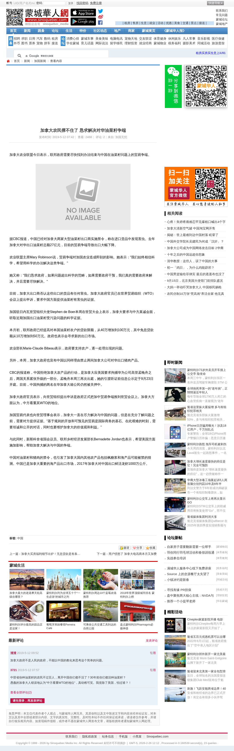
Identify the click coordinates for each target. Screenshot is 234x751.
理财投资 (131, 43)
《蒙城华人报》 (174, 30)
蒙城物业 (160, 43)
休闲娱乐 (174, 38)
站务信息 (108, 736)
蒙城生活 (17, 565)
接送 (202, 23)
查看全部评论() (21, 692)
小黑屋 (137, 736)
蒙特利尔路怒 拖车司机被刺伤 (206, 444)
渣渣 (13, 653)
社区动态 (100, 30)
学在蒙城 (72, 43)
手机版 (123, 736)
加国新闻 (40, 61)
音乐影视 (203, 38)
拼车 (47, 43)
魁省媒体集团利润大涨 (202, 516)
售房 (136, 23)
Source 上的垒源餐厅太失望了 (188, 574)
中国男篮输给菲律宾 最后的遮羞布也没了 (196, 274)
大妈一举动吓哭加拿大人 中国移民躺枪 (194, 287)
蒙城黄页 (148, 30)
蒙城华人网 (8, 61)
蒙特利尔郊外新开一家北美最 (206, 654)
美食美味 (101, 38)
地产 (117, 30)
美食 (177, 23)
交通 (185, 23)
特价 (82, 30)
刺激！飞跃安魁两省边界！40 (206, 688)
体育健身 (160, 38)
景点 (194, 23)
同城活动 (203, 43)
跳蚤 (41, 30)
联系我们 (222, 10)
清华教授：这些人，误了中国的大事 (192, 261)
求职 (24, 38)
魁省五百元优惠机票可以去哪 (206, 636)
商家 (131, 30)
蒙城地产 (222, 24)
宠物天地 (131, 38)
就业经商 (145, 43)
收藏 (152, 547)
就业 (152, 23)
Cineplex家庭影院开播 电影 (205, 619)
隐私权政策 (89, 736)
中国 (20, 538)
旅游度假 (218, 43)
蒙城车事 (87, 38)
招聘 (17, 38)
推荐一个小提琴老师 (181, 601)
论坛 (55, 30)
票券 (32, 43)
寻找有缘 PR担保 (179, 590)
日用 (32, 38)
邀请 (126, 547)
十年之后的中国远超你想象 (186, 254)
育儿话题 (87, 43)
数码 (47, 38)
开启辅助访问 (227, 3)
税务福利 (174, 43)
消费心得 (72, 38)
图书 (24, 43)
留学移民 (116, 43)
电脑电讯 (116, 38)
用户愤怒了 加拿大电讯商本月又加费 (133, 553)
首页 (13, 30)
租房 (127, 23)
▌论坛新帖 (173, 538)
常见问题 (222, 15)
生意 (144, 23)
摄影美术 (189, 43)
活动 (160, 23)
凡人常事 (189, 38)
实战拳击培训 (176, 558)
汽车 (39, 38)
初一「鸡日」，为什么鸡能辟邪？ (190, 267)
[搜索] (60, 55)
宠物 (39, 43)
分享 (139, 547)
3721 (13, 670)
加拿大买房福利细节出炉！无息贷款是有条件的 (52, 553)
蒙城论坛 (222, 19)
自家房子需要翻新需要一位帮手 (189, 547)
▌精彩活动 (173, 612)
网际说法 (101, 43)
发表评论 (152, 640)
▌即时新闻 (173, 362)
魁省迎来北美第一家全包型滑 (206, 671)
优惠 (169, 23)
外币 (17, 43)
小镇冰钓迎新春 (178, 579)
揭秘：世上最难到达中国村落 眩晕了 (192, 235)
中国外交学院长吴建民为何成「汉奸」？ (195, 241)
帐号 (9, 3)
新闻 (27, 30)
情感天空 (222, 589)
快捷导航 (214, 3)
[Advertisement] (164, 15)
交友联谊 (145, 38)
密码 (39, 3)
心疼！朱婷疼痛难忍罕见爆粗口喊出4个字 (196, 222)
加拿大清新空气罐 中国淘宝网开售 (191, 228)
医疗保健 (218, 38)
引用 (153, 653)
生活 (69, 30)
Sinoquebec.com (157, 736)
